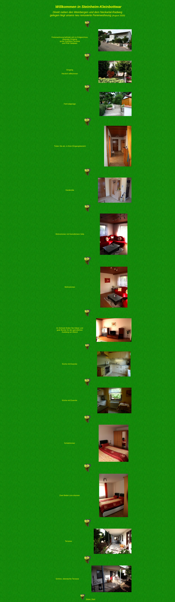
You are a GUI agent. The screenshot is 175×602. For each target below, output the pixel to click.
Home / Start (90, 599)
